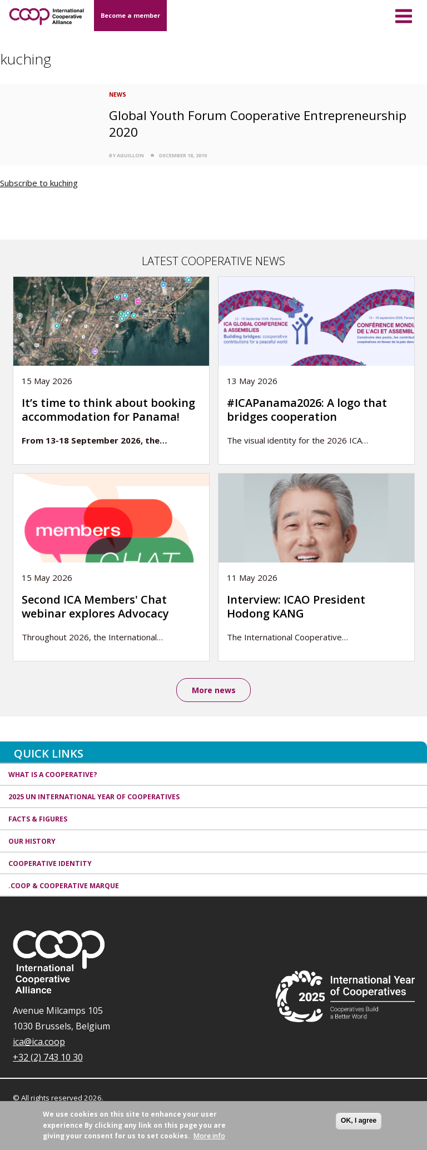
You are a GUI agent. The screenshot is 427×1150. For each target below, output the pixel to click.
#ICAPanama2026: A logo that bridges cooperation (307, 409)
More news (214, 690)
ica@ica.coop (39, 1042)
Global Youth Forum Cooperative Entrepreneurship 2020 (257, 123)
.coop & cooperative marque (63, 885)
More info (209, 1136)
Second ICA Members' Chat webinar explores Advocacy (95, 606)
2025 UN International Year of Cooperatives (94, 796)
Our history (32, 841)
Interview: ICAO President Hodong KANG (296, 606)
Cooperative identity (50, 863)
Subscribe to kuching (39, 182)
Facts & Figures (37, 819)
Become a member (130, 15)
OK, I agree (358, 1120)
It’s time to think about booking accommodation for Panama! (108, 409)
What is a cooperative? (52, 775)
